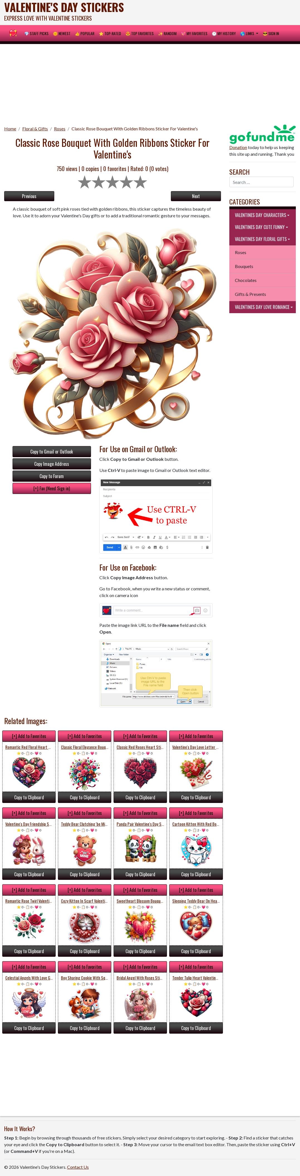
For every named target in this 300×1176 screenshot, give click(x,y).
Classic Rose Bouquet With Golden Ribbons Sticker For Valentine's (135, 128)
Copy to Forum (52, 476)
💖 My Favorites (194, 33)
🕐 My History (224, 33)
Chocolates (246, 280)
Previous (29, 196)
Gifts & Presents (250, 294)
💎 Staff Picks (36, 33)
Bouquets (244, 266)
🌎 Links (247, 33)
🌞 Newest (61, 33)
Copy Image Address (51, 464)
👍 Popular (84, 33)
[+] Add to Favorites (29, 736)
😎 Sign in (271, 33)
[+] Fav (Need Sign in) (51, 488)
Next (196, 196)
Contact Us (78, 1167)
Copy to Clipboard (29, 797)
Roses (59, 128)
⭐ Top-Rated (110, 33)
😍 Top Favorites (140, 33)
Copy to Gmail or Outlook (51, 451)
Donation (238, 147)
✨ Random (167, 33)
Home (10, 128)
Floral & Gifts (35, 128)
